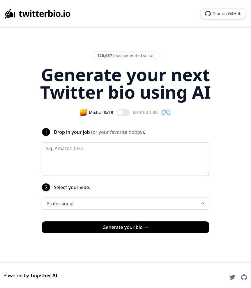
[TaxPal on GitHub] (244, 277)
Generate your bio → (125, 227)
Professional (126, 203)
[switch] (123, 112)
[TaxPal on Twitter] (232, 277)
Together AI (43, 275)
